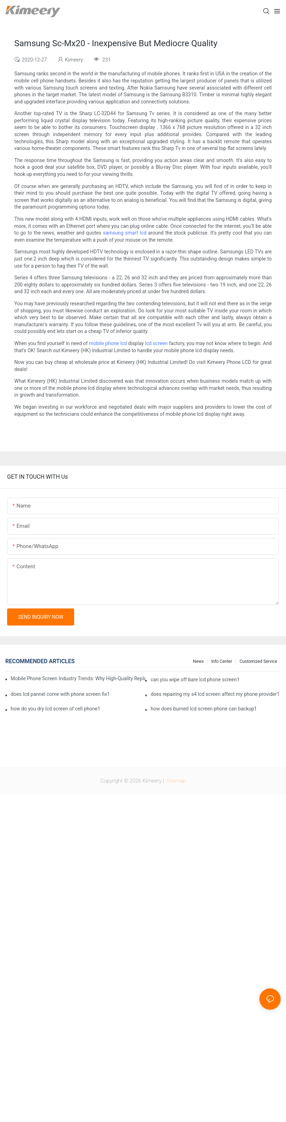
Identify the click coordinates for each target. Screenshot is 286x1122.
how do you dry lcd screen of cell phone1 (55, 709)
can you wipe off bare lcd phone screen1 (195, 679)
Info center (221, 661)
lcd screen (156, 343)
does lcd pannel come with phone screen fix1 (60, 694)
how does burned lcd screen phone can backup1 (203, 709)
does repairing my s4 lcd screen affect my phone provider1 (214, 694)
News (198, 661)
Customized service (258, 661)
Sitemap (175, 781)
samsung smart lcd (124, 233)
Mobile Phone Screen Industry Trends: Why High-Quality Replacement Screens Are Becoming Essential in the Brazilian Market (78, 678)
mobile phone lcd (108, 343)
